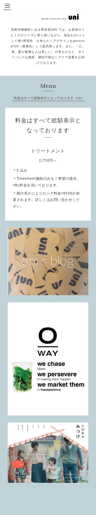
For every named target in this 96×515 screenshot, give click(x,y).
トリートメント (48, 151)
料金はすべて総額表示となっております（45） (49, 98)
